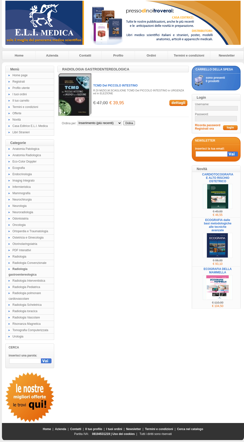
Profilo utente (21, 88)
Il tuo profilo (93, 429)
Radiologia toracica (24, 311)
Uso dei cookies (123, 434)
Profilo (118, 55)
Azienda (52, 55)
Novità (16, 119)
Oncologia (19, 225)
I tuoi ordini (19, 94)
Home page (20, 75)
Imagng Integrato (23, 180)
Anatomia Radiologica (26, 155)
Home (19, 55)
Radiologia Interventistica (28, 280)
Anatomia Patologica (25, 149)
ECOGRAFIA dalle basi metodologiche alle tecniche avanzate (218, 225)
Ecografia (18, 168)
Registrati (18, 81)
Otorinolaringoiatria (24, 244)
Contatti (85, 55)
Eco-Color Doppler (24, 161)
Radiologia (19, 256)
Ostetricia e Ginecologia (27, 237)
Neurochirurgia (22, 199)
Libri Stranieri (21, 132)
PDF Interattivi (21, 250)
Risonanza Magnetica (26, 324)
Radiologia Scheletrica (26, 305)
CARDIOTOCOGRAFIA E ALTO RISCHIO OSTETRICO (217, 178)
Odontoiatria (20, 218)
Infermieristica (21, 187)
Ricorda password (207, 125)
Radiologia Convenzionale (29, 263)
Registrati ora (204, 128)
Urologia (17, 336)
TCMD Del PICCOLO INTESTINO (115, 85)
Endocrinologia (22, 174)
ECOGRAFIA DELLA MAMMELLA (218, 270)
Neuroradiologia (22, 212)
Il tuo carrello (20, 100)
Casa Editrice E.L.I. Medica (30, 126)
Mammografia (21, 193)
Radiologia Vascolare (26, 317)
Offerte (16, 113)
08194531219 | (102, 434)
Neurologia (19, 206)
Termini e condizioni (189, 55)
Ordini (151, 55)
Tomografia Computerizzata (30, 330)
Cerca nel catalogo (190, 429)
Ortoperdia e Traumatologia (30, 231)
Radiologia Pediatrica (26, 287)
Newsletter (227, 55)
